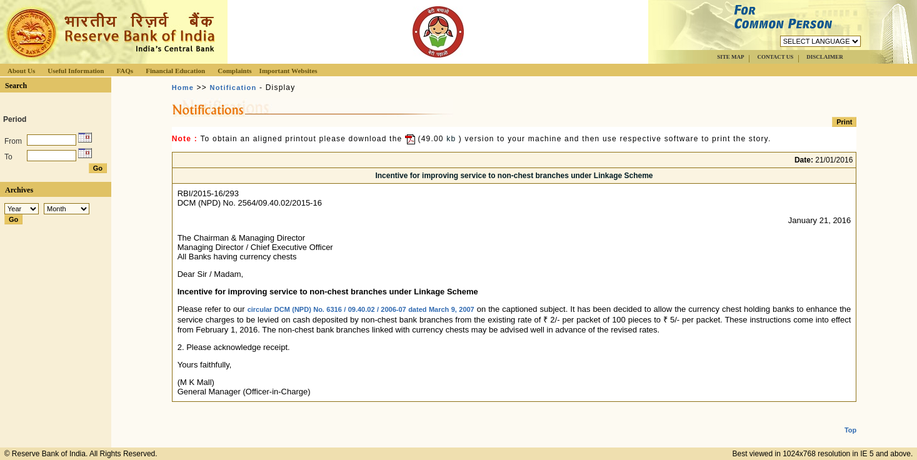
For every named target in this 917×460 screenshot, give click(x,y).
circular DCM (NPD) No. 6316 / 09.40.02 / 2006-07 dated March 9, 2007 (361, 309)
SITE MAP (730, 57)
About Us (21, 70)
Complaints (234, 70)
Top (850, 420)
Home (183, 87)
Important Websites (288, 70)
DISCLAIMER (824, 57)
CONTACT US (775, 57)
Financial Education (175, 70)
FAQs (124, 70)
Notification (233, 87)
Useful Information (76, 70)
